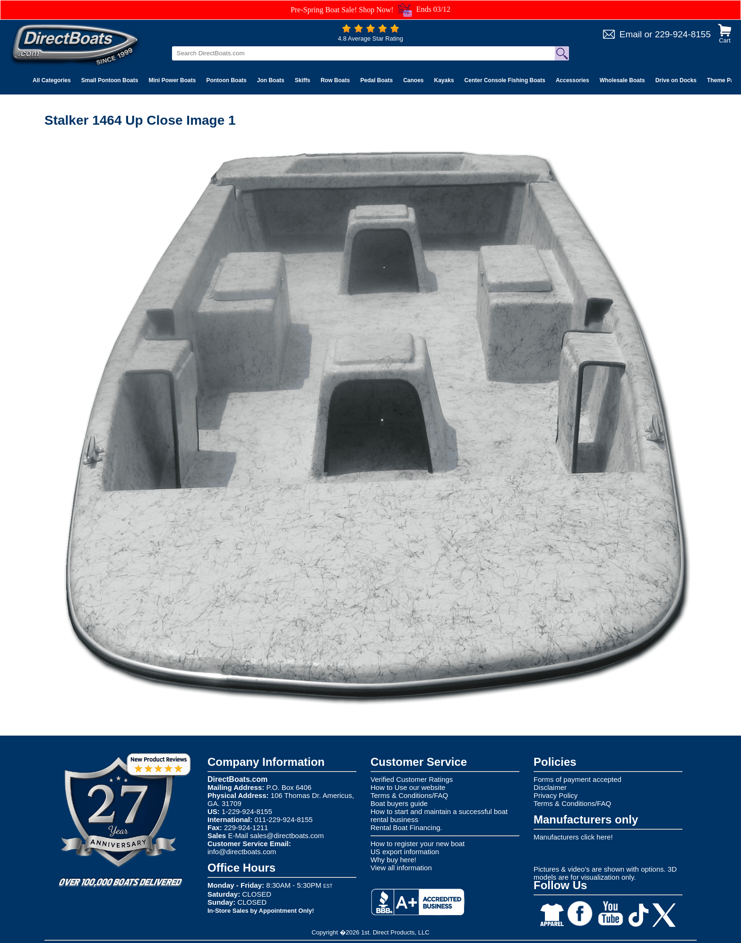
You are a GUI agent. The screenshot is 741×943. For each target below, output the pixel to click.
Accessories (572, 80)
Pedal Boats (376, 80)
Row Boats (335, 80)
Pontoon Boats (226, 80)
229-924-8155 (683, 34)
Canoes (413, 80)
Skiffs (302, 80)
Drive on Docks (676, 80)
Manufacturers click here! (573, 837)
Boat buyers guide (399, 803)
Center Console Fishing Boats (505, 80)
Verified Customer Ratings (411, 779)
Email (631, 34)
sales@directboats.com (287, 836)
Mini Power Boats (172, 80)
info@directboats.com (241, 852)
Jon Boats (270, 80)
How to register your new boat (417, 844)
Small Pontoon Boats (109, 80)
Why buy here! (393, 860)
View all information (401, 868)
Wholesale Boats (622, 80)
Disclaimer (550, 787)
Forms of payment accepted (577, 779)
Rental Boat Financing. (406, 827)
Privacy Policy (555, 795)
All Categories (52, 80)
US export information (404, 852)
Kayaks (444, 80)
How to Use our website (407, 787)
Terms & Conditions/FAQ (409, 795)
